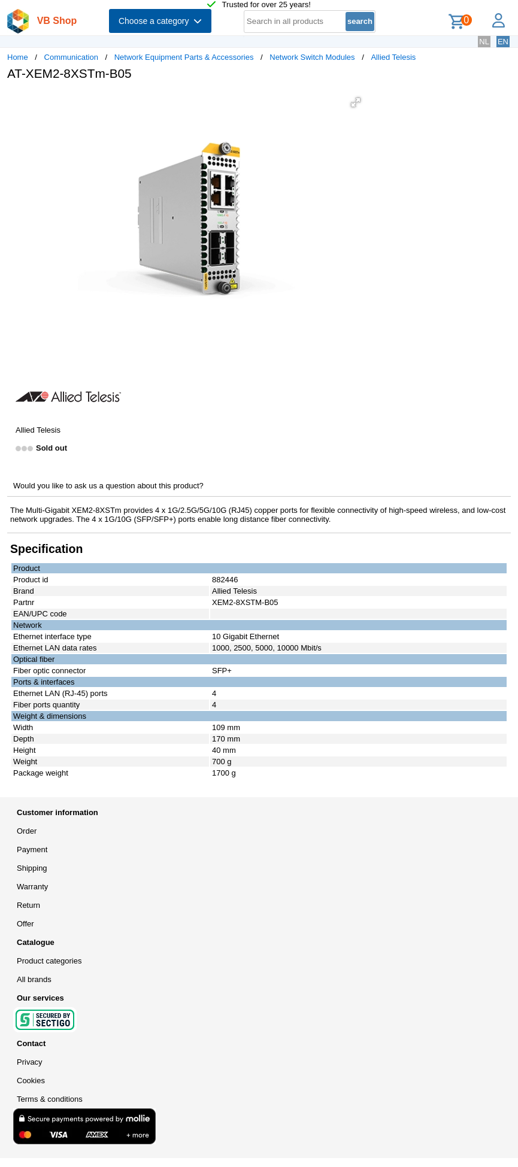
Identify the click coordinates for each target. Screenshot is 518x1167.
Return (28, 905)
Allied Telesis (393, 57)
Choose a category (160, 21)
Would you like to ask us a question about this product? (108, 485)
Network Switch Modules (312, 57)
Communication (71, 57)
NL (484, 41)
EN (503, 41)
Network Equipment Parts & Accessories (184, 57)
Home (17, 57)
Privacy (30, 1061)
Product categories (49, 960)
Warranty (32, 886)
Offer (25, 923)
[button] (355, 102)
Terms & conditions (50, 1099)
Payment (32, 849)
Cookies (31, 1080)
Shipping (32, 868)
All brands (34, 979)
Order (27, 830)
